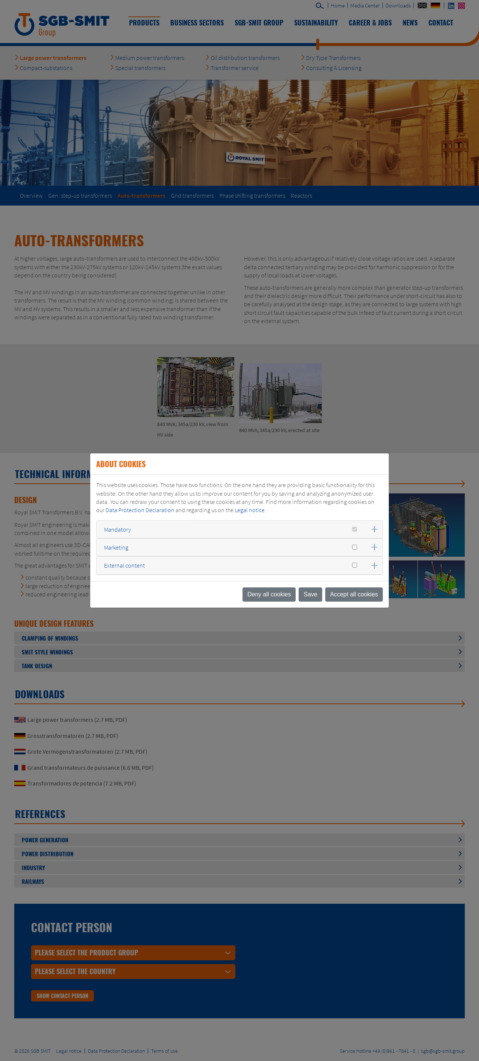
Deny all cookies (269, 594)
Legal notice (250, 510)
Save (310, 594)
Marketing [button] (116, 547)
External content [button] (124, 565)
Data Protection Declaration (140, 510)
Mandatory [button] (117, 529)
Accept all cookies (354, 594)
